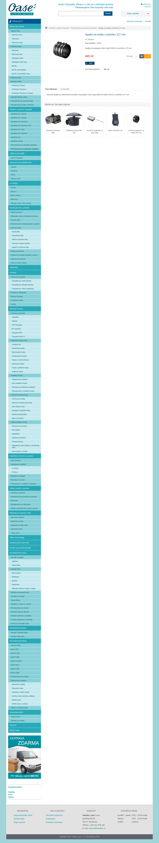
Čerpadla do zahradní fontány (22, 285)
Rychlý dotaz (19, 819)
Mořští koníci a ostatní (20, 704)
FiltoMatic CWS (17, 58)
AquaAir (13, 167)
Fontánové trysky (17, 300)
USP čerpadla (17, 325)
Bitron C (14, 191)
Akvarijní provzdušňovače (20, 592)
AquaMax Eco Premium (19, 122)
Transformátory (17, 442)
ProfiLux (15, 472)
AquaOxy (14, 171)
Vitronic (13, 188)
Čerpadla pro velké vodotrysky (23, 289)
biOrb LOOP (15, 673)
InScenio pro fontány (19, 426)
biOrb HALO (15, 665)
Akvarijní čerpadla (17, 557)
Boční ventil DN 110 (115, 130)
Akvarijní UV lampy (17, 596)
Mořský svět (16, 700)
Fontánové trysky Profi (19, 340)
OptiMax (15, 561)
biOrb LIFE (15, 649)
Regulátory (16, 434)
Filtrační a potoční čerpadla (59, 28)
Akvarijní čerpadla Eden (19, 632)
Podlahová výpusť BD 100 (74, 131)
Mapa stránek (19, 822)
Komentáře (64, 89)
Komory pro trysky (18, 399)
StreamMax (16, 565)
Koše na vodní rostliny (19, 263)
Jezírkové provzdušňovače (20, 162)
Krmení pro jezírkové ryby (20, 548)
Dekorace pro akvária (18, 680)
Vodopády (13, 267)
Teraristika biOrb (16, 712)
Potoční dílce (15, 220)
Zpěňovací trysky (18, 364)
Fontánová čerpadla (18, 277)
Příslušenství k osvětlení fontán (23, 391)
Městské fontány (16, 309)
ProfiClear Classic (18, 85)
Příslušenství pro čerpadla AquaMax (24, 145)
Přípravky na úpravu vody (20, 513)
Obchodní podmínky (134, 21)
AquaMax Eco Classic (18, 114)
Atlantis (14, 321)
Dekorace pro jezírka (18, 259)
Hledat (108, 13)
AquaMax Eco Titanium (19, 133)
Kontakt (148, 21)
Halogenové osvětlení (20, 379)
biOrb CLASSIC (16, 661)
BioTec (14, 66)
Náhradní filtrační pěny (19, 97)
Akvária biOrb (16, 645)
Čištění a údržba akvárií (19, 708)
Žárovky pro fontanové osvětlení (23, 387)
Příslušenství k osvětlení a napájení (23, 484)
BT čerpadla (16, 329)
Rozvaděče (16, 430)
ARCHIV (13, 725)
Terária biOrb (15, 717)
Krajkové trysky (17, 372)
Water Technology (16, 537)
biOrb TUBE (15, 657)
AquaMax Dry (16, 137)
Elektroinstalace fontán (19, 422)
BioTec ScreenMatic (19, 70)
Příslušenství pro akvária (19, 608)
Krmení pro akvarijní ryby (20, 623)
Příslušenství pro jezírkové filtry (22, 101)
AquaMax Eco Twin (18, 129)
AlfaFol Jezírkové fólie (20, 239)
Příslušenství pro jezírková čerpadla (84, 28)
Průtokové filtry (16, 46)
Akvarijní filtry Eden (18, 636)
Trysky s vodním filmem (20, 360)
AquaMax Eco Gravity (18, 118)
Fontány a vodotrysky (18, 292)
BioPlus (14, 581)
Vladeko (11, 792)
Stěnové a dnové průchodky (22, 403)
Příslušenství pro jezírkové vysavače (24, 497)
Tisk (107, 69)
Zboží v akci (14, 730)
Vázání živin (15, 533)
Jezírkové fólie (16, 228)
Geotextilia (16, 232)
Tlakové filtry (15, 31)
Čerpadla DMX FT (18, 337)
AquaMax (15, 317)
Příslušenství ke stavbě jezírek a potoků (25, 224)
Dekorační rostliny (18, 684)
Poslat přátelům (92, 69)
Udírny (11, 797)
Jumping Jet (16, 344)
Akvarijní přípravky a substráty (21, 620)
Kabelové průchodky (19, 414)
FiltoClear (15, 39)
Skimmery (14, 500)
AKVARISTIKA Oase (17, 553)
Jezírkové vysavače (18, 493)
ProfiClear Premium (19, 89)
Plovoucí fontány (17, 296)
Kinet (97, 837)
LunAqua (15, 468)
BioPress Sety (17, 35)
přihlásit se (147, 4)
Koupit (144, 56)
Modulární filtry (16, 81)
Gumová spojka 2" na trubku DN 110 (136, 131)
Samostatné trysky (18, 352)
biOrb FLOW (15, 653)
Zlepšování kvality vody (19, 525)
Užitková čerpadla (16, 153)
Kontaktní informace (54, 822)
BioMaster (15, 577)
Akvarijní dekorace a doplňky (21, 616)
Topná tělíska (15, 600)
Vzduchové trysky (18, 348)
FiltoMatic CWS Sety (19, 62)
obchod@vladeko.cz (97, 828)
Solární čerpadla (17, 158)
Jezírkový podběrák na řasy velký (95, 131)
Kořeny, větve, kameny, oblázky (23, 696)
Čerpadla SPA (17, 333)
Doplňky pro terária (17, 721)
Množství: (130, 56)
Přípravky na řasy (17, 521)
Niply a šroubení (18, 418)
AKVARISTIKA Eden (17, 628)
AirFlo (13, 175)
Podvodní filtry (16, 78)
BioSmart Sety (17, 54)
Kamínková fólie (18, 236)
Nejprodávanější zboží (23, 815)
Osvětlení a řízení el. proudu (21, 456)
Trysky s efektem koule (20, 368)
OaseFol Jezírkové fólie (20, 247)
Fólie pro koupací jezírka (21, 243)
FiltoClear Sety (17, 43)
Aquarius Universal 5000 (53, 131)
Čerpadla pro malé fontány (21, 281)
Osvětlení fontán (17, 375)
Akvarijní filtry (15, 569)
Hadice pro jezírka (17, 251)
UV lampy (13, 183)
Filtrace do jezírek (16, 26)
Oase (10, 795)
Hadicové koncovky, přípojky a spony (24, 255)
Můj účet (148, 7)
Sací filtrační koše (18, 407)
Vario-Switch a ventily (19, 451)
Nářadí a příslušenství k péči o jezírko (24, 508)
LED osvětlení (16, 460)
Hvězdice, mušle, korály (20, 692)
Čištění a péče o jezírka (19, 488)
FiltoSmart (15, 585)
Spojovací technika (19, 438)
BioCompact (16, 573)
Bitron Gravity (16, 195)
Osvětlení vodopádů (18, 476)
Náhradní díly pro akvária (20, 612)
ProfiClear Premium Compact (22, 93)
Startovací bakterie (17, 517)
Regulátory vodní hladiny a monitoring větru (25, 446)
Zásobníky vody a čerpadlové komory (24, 216)
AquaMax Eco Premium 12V (21, 125)
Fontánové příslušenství (19, 395)
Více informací (51, 89)
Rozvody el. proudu (18, 480)
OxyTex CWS (15, 179)
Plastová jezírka (16, 212)
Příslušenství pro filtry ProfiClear (22, 105)
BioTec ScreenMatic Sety (21, 74)
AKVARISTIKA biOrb (18, 641)
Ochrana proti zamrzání (19, 543)
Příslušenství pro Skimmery (20, 504)
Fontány (12, 272)
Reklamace (50, 819)
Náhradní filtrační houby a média (23, 588)
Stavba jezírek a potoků (19, 208)
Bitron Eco (14, 199)
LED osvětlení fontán (19, 383)
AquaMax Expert (17, 141)
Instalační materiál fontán (21, 410)
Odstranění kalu (16, 529)
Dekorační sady (17, 688)
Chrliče (13, 304)
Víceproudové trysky (19, 356)
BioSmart (15, 50)
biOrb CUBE (15, 669)
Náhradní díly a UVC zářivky (21, 203)
